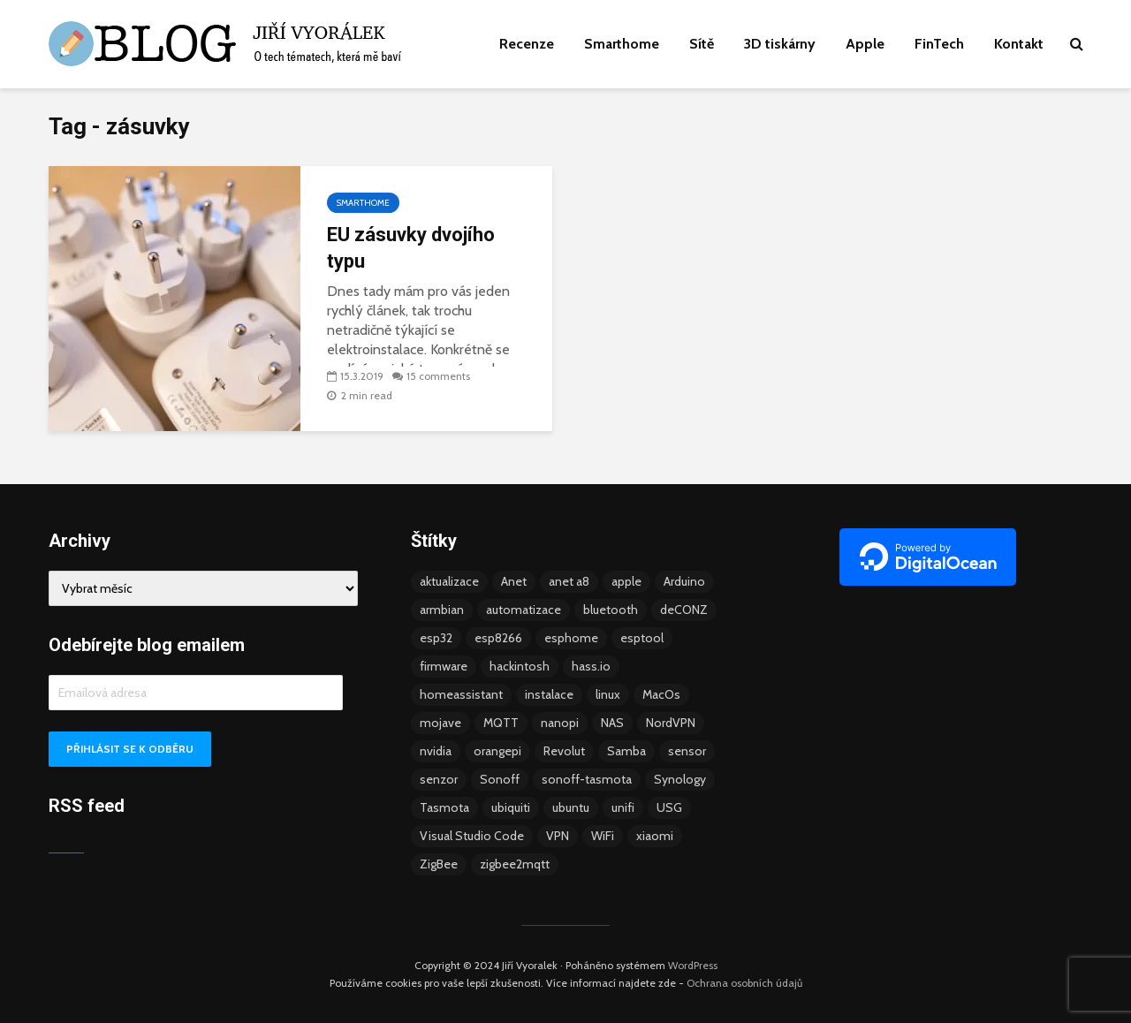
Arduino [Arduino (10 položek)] (684, 581)
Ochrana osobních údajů (744, 982)
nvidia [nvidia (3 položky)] (436, 751)
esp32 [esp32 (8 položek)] (436, 638)
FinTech (939, 43)
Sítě (701, 43)
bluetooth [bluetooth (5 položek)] (610, 610)
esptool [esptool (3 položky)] (642, 638)
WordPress (692, 965)
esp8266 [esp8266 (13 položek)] (498, 638)
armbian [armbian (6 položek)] (442, 610)
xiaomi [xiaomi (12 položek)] (654, 836)
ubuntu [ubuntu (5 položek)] (570, 807)
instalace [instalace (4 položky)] (549, 694)
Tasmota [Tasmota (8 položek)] (444, 807)
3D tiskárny (780, 43)
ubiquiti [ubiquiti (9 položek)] (510, 807)
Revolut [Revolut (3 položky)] (564, 751)
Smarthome (621, 43)
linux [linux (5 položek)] (608, 694)
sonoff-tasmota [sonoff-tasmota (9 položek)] (587, 779)
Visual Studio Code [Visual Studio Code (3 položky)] (472, 836)
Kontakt (1019, 43)
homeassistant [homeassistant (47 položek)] (461, 694)
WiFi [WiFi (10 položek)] (602, 836)
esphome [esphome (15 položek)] (571, 638)
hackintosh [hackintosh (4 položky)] (520, 666)
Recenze (526, 43)
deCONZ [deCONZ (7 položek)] (684, 610)
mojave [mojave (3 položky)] (440, 723)
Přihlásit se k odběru (130, 748)
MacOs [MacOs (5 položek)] (661, 694)
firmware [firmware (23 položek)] (443, 666)
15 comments (438, 376)
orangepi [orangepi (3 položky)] (497, 751)
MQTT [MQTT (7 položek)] (501, 723)
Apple (865, 43)
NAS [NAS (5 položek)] (612, 723)
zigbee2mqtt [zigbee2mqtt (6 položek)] (515, 864)
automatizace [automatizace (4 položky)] (523, 610)
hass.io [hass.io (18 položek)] (591, 666)
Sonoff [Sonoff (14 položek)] (500, 779)
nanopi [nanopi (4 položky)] (560, 723)
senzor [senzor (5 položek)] (439, 779)
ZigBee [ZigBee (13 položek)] (439, 864)
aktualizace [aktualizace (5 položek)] (449, 581)
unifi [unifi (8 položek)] (622, 807)
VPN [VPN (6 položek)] (557, 836)
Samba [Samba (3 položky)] (626, 751)
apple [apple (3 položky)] (626, 581)
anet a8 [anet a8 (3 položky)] (569, 581)
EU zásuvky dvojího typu (411, 248)
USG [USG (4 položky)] (669, 807)
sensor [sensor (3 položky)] (687, 751)
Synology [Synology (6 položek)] (680, 779)
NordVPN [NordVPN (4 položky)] (670, 723)
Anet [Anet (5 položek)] (514, 581)
